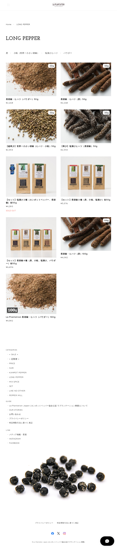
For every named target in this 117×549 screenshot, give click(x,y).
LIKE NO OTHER (17, 390)
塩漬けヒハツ (51, 53)
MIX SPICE (14, 381)
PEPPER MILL (16, 395)
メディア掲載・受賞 (18, 434)
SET (11, 386)
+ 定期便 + (14, 359)
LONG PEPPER (16, 377)
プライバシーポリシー (19, 418)
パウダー (68, 53)
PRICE (12, 363)
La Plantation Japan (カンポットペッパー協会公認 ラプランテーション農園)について (48, 406)
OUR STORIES (16, 410)
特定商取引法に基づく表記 (21, 423)
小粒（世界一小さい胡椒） (26, 53)
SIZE (11, 368)
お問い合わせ (15, 414)
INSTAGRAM (15, 439)
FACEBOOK (14, 443)
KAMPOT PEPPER (18, 372)
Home (9, 24)
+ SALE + (13, 354)
